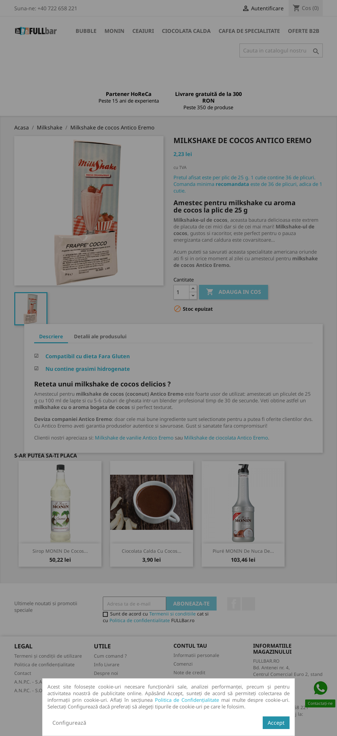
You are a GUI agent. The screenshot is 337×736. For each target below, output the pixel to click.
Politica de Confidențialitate (187, 699)
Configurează (69, 722)
